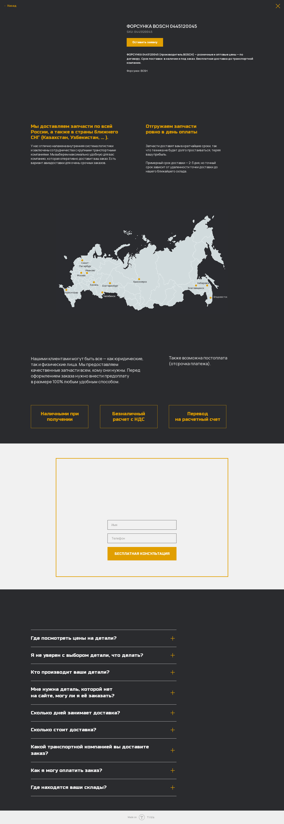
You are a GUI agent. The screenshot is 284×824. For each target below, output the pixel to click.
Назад (11, 5)
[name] (142, 525)
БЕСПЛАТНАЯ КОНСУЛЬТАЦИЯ (142, 554)
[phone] (142, 538)
